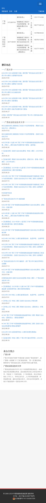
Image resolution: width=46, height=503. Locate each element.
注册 (15, 11)
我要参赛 (5, 11)
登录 (10, 11)
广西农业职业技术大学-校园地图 (14, 199)
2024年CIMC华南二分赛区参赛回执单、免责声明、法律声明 (23, 238)
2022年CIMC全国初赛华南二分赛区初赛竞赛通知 (19, 332)
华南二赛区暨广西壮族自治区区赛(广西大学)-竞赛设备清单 (23, 115)
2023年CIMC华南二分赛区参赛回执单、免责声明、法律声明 (23, 295)
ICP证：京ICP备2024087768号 (24, 496)
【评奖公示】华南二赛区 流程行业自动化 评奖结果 (20, 301)
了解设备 (41, 11)
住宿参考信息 (7, 193)
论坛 (3, 8)
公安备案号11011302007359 (25, 498)
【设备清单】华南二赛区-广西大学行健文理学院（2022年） (23, 338)
